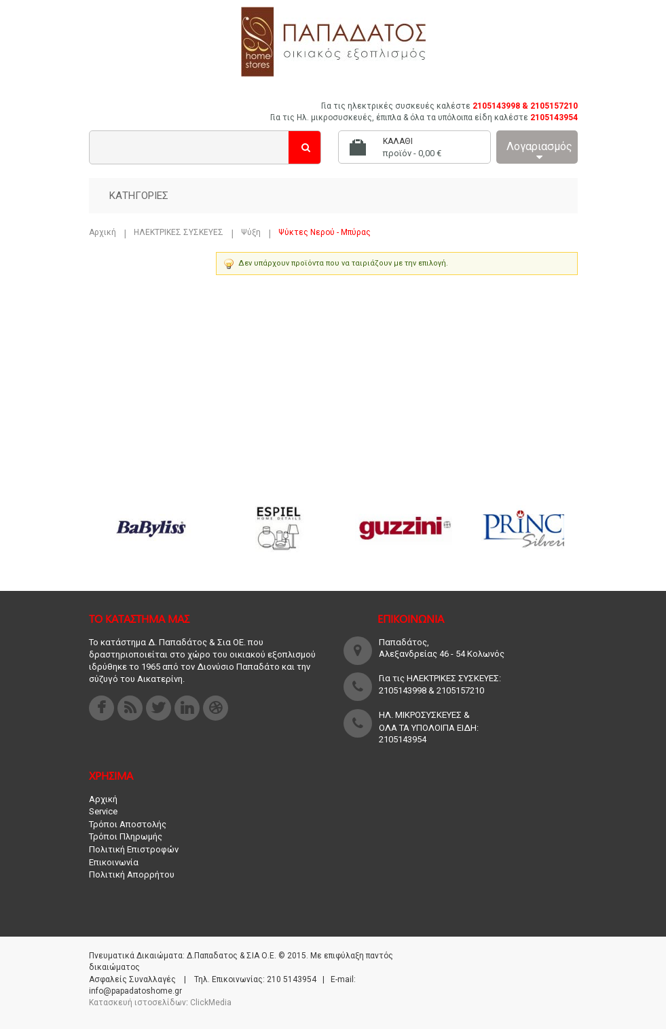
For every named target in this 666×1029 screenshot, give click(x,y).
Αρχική (102, 232)
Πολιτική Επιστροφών (134, 849)
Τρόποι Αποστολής (127, 824)
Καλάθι (398, 141)
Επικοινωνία (113, 862)
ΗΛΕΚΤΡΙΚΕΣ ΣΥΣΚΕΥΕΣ (178, 232)
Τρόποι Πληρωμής (125, 836)
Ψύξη (251, 232)
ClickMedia (211, 1002)
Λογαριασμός (539, 151)
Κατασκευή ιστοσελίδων (137, 1002)
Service (103, 811)
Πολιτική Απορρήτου (131, 874)
